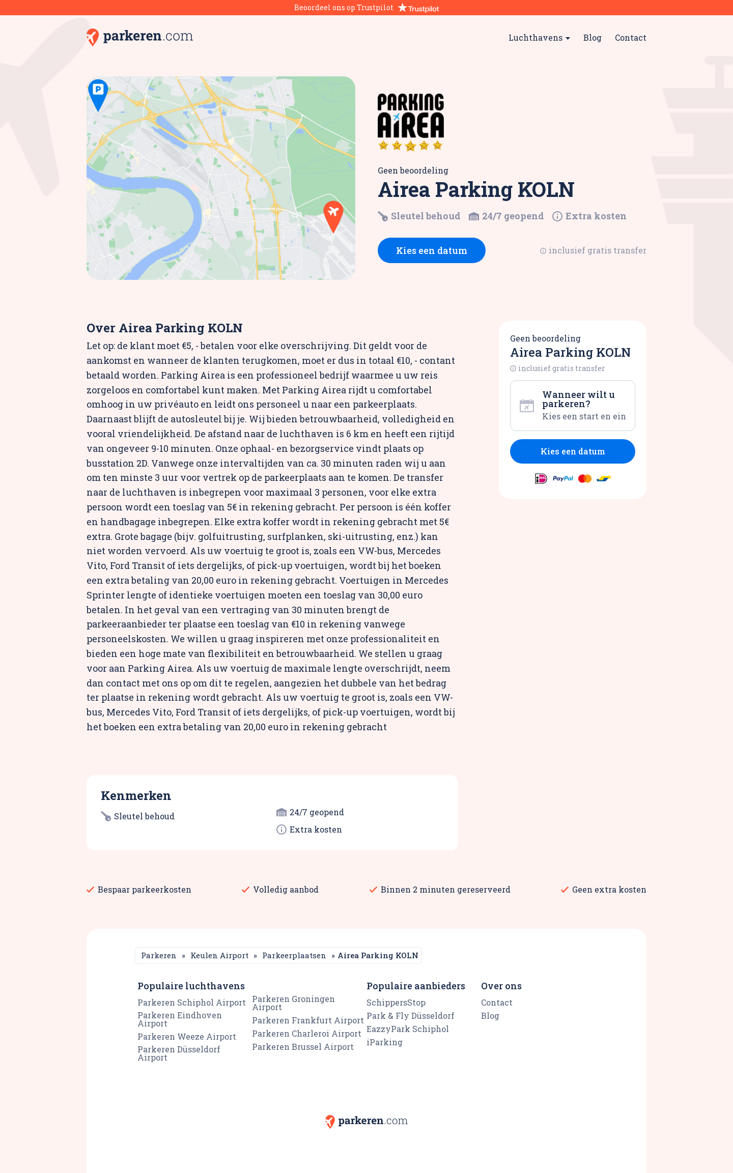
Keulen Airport (219, 955)
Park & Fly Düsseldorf (410, 1015)
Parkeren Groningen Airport (293, 1002)
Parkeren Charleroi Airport (306, 1033)
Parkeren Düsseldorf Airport (178, 1053)
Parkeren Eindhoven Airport (179, 1019)
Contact (630, 37)
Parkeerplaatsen (294, 955)
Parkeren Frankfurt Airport (308, 1020)
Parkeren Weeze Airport (186, 1036)
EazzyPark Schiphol (407, 1028)
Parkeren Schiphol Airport (191, 1002)
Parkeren (159, 955)
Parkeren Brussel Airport (303, 1046)
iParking (384, 1042)
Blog (592, 37)
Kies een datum (431, 250)
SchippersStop (396, 1002)
